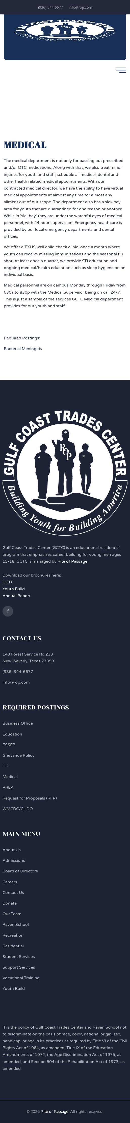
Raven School (16, 924)
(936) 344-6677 (50, 7)
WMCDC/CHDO (18, 808)
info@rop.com (80, 7)
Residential (13, 946)
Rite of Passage (72, 561)
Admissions (14, 860)
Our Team (12, 913)
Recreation (13, 935)
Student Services (19, 956)
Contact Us (13, 892)
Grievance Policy (19, 755)
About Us (12, 849)
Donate (10, 903)
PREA (8, 787)
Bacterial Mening (20, 348)
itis (39, 348)
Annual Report (17, 595)
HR (5, 766)
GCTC (8, 582)
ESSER (9, 744)
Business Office (18, 723)
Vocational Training (21, 978)
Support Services (19, 967)
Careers (10, 882)
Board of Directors (20, 871)
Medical (10, 776)
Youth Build (14, 588)
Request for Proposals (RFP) (30, 798)
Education (12, 734)
